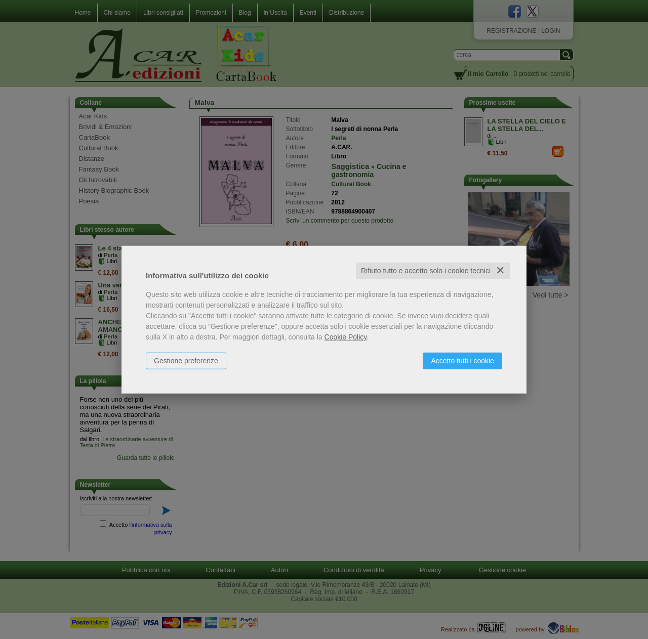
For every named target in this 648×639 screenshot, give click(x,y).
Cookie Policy (346, 337)
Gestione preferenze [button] (186, 361)
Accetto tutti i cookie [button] (462, 361)
